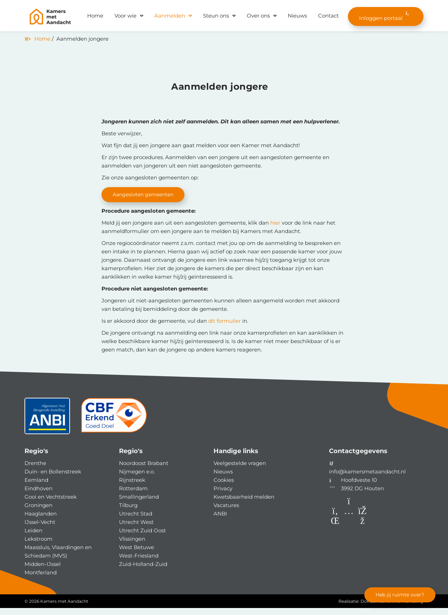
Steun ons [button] (216, 15)
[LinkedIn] (336, 529)
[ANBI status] (47, 425)
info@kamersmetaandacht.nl (367, 478)
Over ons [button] (258, 15)
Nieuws (297, 15)
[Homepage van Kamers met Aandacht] (50, 16)
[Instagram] (349, 529)
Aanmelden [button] (169, 15)
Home (95, 15)
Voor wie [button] (125, 15)
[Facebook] (362, 529)
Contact (328, 15)
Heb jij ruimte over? (398, 594)
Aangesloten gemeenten (145, 194)
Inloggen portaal (385, 16)
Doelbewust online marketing (391, 608)
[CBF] (114, 425)
